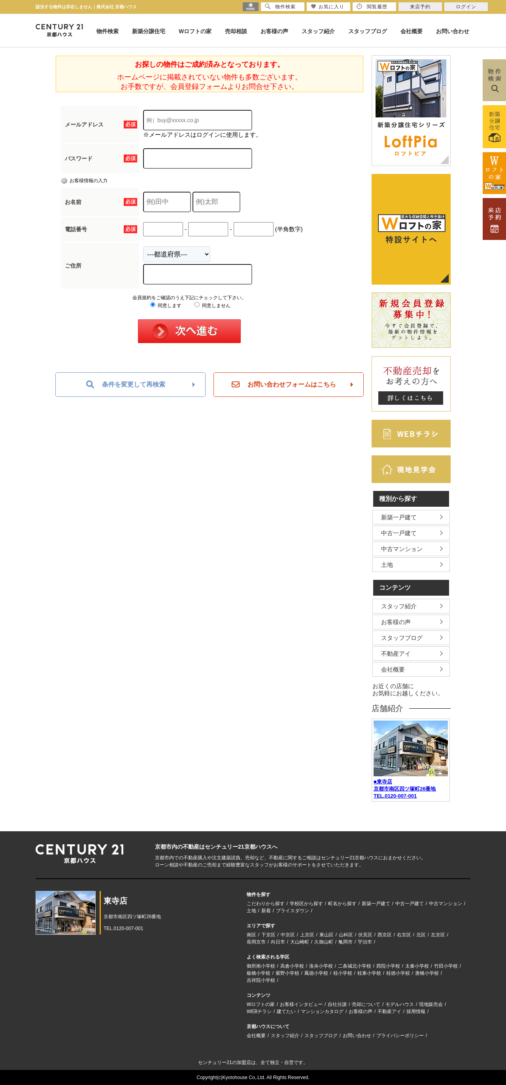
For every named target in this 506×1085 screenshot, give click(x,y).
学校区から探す (306, 903)
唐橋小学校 (427, 973)
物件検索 (107, 31)
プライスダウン (292, 910)
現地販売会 (431, 1004)
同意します (165, 305)
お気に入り (327, 6)
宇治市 (365, 942)
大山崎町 (299, 942)
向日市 (278, 942)
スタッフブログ (367, 31)
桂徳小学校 (398, 973)
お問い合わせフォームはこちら (284, 384)
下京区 (268, 935)
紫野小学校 (287, 973)
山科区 (346, 935)
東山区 (326, 935)
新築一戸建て (399, 517)
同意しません (212, 305)
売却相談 (236, 31)
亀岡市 (345, 942)
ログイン (466, 6)
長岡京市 (256, 942)
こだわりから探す (266, 903)
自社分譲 (337, 1004)
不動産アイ (396, 653)
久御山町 (323, 942)
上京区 (307, 935)
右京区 (404, 935)
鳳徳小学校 (316, 973)
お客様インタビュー (301, 1004)
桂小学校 (342, 973)
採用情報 (415, 1011)
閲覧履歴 (372, 6)
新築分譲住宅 (148, 31)
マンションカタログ (322, 1011)
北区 (421, 935)
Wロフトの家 (195, 31)
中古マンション (402, 548)
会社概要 (411, 31)
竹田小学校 (446, 966)
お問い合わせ (452, 31)
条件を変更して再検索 (125, 384)
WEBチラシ (259, 1011)
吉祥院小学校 (261, 980)
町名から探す (342, 903)
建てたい (286, 1011)
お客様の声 (274, 31)
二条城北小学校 (354, 966)
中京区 (288, 935)
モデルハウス (399, 1004)
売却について (366, 1004)
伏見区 (365, 935)
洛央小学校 (321, 966)
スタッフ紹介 (318, 31)
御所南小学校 (261, 966)
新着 (266, 910)
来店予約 (420, 6)
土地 (387, 564)
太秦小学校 (417, 966)
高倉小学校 (292, 966)
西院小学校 (388, 966)
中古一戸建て (399, 533)
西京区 (385, 935)
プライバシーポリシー (400, 1035)
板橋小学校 (258, 973)
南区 (251, 935)
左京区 (438, 935)
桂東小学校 (369, 973)
